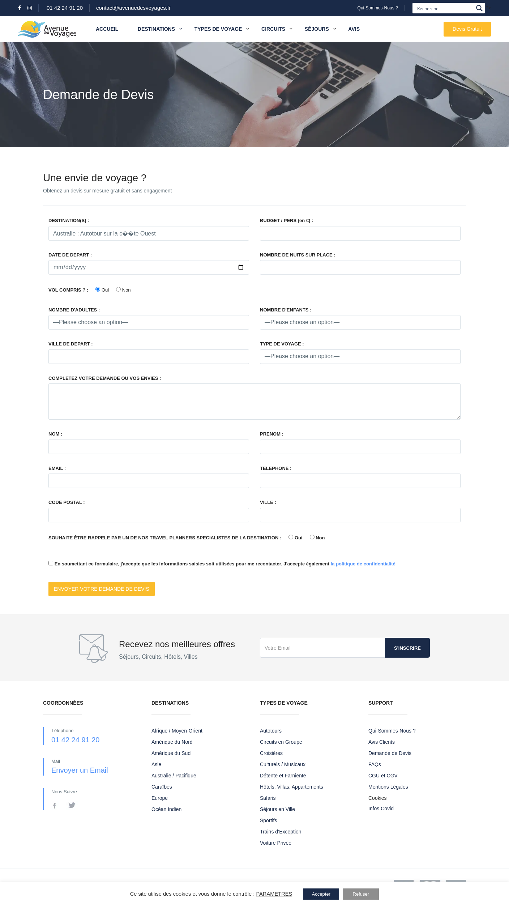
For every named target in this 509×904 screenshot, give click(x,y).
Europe (159, 798)
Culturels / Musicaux (282, 764)
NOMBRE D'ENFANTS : (285, 310)
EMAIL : (57, 468)
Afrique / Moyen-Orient (176, 731)
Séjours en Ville (277, 809)
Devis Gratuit (467, 29)
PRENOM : (271, 434)
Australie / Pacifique (173, 775)
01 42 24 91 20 (65, 8)
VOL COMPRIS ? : (68, 290)
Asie (156, 764)
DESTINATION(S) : (68, 220)
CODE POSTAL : (66, 502)
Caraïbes (161, 787)
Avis (354, 29)
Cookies (377, 798)
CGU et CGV (383, 775)
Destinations (160, 29)
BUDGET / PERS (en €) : (286, 220)
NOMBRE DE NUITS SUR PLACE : (297, 255)
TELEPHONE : (275, 468)
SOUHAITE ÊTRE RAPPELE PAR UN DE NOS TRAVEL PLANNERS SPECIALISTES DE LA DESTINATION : (164, 537)
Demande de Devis (389, 753)
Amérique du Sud (171, 753)
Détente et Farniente (283, 775)
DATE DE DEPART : (70, 255)
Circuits (273, 29)
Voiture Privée (275, 843)
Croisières (271, 753)
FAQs (374, 764)
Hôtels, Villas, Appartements (291, 787)
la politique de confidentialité (363, 563)
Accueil (107, 29)
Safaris (268, 798)
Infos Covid (381, 808)
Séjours (317, 29)
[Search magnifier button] (479, 8)
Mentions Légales (388, 787)
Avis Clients (381, 742)
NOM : (55, 434)
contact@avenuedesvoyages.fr (133, 8)
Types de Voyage (218, 29)
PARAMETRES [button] (274, 894)
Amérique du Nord (172, 742)
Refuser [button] (361, 894)
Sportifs (268, 820)
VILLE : (268, 502)
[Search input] (444, 8)
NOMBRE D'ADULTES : (74, 310)
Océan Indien (166, 809)
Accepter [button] (321, 894)
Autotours (271, 731)
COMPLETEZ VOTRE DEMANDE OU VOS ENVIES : (104, 378)
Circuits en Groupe (281, 742)
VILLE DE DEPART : (70, 344)
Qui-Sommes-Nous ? (378, 7)
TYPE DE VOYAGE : (282, 344)
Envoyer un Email (79, 770)
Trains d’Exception (280, 832)
